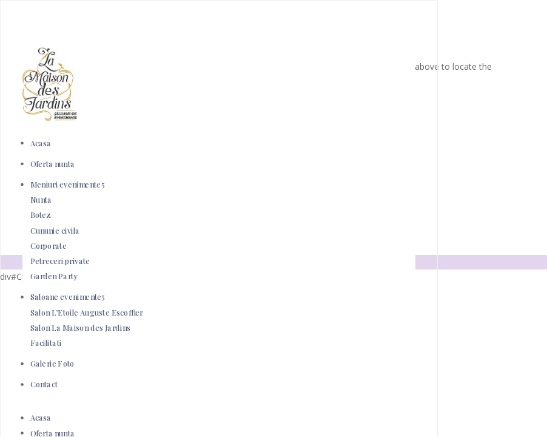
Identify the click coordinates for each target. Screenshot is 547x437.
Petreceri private (60, 261)
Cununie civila (55, 230)
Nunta (41, 200)
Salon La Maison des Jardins (80, 327)
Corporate (48, 245)
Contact (44, 384)
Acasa (41, 143)
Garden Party (54, 276)
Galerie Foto (52, 364)
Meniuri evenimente (65, 184)
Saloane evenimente (66, 297)
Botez (40, 215)
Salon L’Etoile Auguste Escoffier (86, 312)
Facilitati (46, 342)
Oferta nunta (52, 163)
